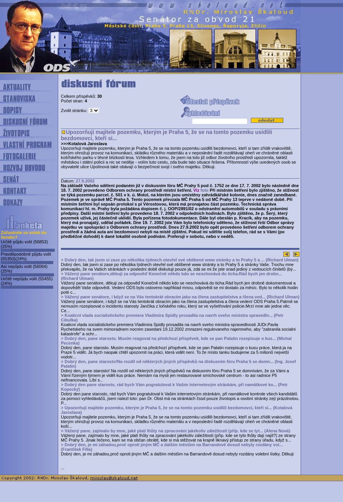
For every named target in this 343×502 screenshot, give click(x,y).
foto (204, 190)
